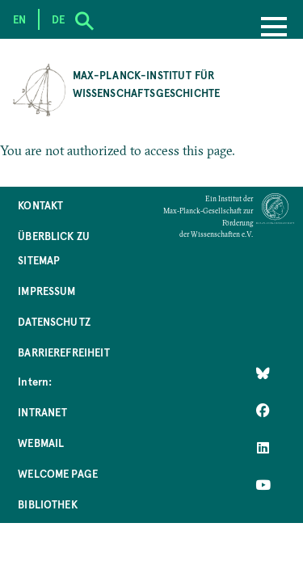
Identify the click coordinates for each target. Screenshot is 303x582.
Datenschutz (54, 321)
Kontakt (40, 205)
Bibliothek (48, 504)
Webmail (41, 442)
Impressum (46, 290)
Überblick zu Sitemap (54, 248)
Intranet (42, 412)
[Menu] (274, 28)
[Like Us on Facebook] (263, 411)
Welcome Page (58, 473)
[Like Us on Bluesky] (263, 373)
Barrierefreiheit (64, 352)
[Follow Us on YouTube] (263, 485)
